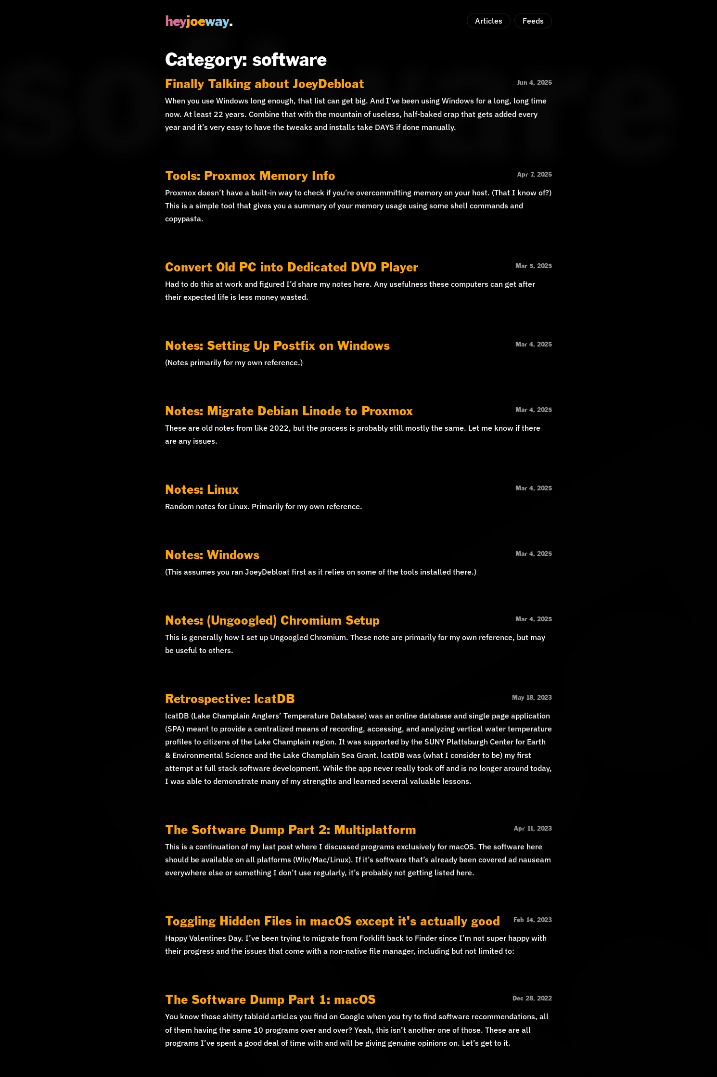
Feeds (533, 21)
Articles (488, 21)
